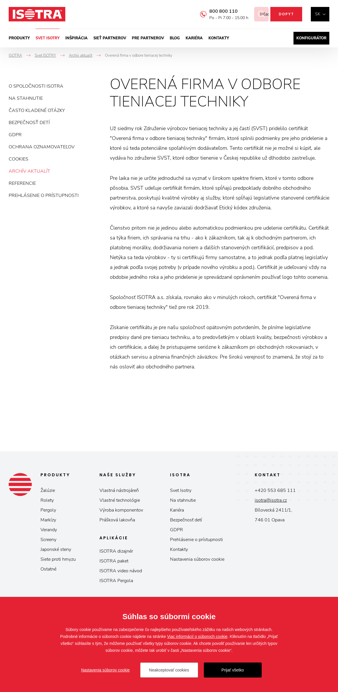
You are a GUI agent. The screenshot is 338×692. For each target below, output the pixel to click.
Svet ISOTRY (48, 38)
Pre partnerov (148, 38)
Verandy (48, 530)
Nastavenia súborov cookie (197, 559)
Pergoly (48, 510)
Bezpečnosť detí (29, 122)
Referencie (22, 183)
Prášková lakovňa (117, 520)
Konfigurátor (311, 38)
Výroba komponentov (121, 510)
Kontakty (218, 38)
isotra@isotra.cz (271, 500)
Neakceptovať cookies (169, 670)
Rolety (47, 500)
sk (317, 14)
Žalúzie (47, 490)
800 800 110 (216, 11)
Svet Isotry (180, 490)
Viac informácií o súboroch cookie (197, 636)
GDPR (15, 135)
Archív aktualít (29, 171)
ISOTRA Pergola (116, 580)
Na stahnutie (26, 98)
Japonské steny (55, 549)
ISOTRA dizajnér (116, 551)
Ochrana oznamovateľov (42, 147)
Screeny (48, 539)
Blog (175, 38)
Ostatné (48, 569)
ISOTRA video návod (120, 571)
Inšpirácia (76, 38)
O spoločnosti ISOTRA (36, 86)
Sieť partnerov (109, 38)
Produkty (19, 38)
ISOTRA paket (113, 561)
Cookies (18, 159)
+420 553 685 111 (275, 490)
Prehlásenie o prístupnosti (44, 195)
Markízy (48, 520)
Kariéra (194, 38)
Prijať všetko (232, 670)
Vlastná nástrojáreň (119, 490)
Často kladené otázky (37, 110)
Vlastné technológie (119, 500)
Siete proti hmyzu (58, 559)
